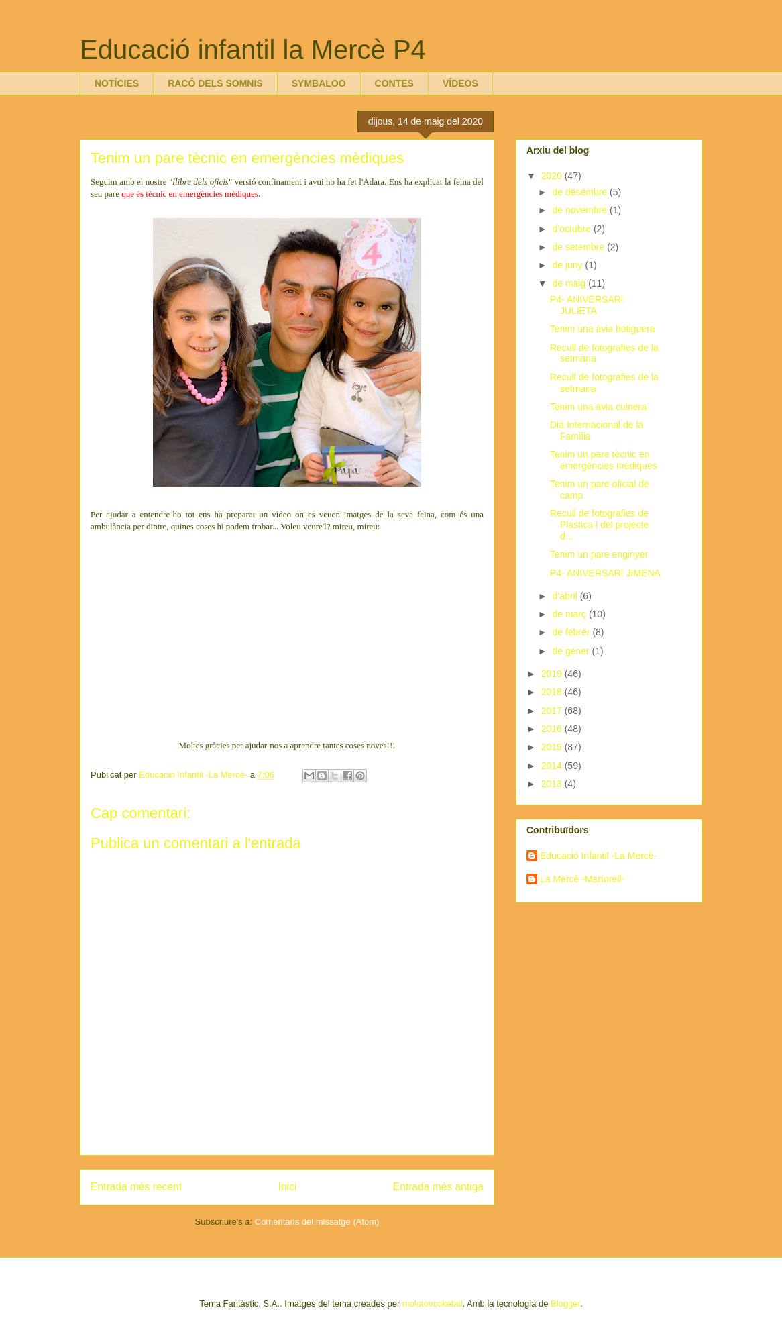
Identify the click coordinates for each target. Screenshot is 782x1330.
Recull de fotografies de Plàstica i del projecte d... (599, 525)
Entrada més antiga (438, 1186)
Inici (287, 1186)
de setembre (579, 247)
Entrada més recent (136, 1186)
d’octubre (572, 228)
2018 (553, 691)
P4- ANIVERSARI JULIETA (587, 305)
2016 (553, 728)
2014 (553, 765)
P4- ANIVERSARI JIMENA (605, 573)
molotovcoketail (432, 1303)
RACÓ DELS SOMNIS (215, 83)
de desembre (581, 192)
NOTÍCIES (117, 83)
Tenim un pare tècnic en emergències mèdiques (603, 460)
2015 (553, 746)
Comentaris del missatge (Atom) (317, 1222)
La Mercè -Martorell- (582, 879)
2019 (553, 673)
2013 (553, 783)
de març (570, 614)
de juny (568, 265)
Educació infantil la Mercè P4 (253, 49)
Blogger (565, 1303)
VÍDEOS (460, 83)
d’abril (565, 596)
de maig (570, 283)
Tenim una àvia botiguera (602, 328)
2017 (553, 710)
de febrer (572, 632)
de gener (572, 651)
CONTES (394, 83)
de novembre (581, 210)
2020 (553, 175)
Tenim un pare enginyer (599, 554)
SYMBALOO (319, 83)
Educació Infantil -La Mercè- (598, 855)
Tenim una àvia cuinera (598, 406)
